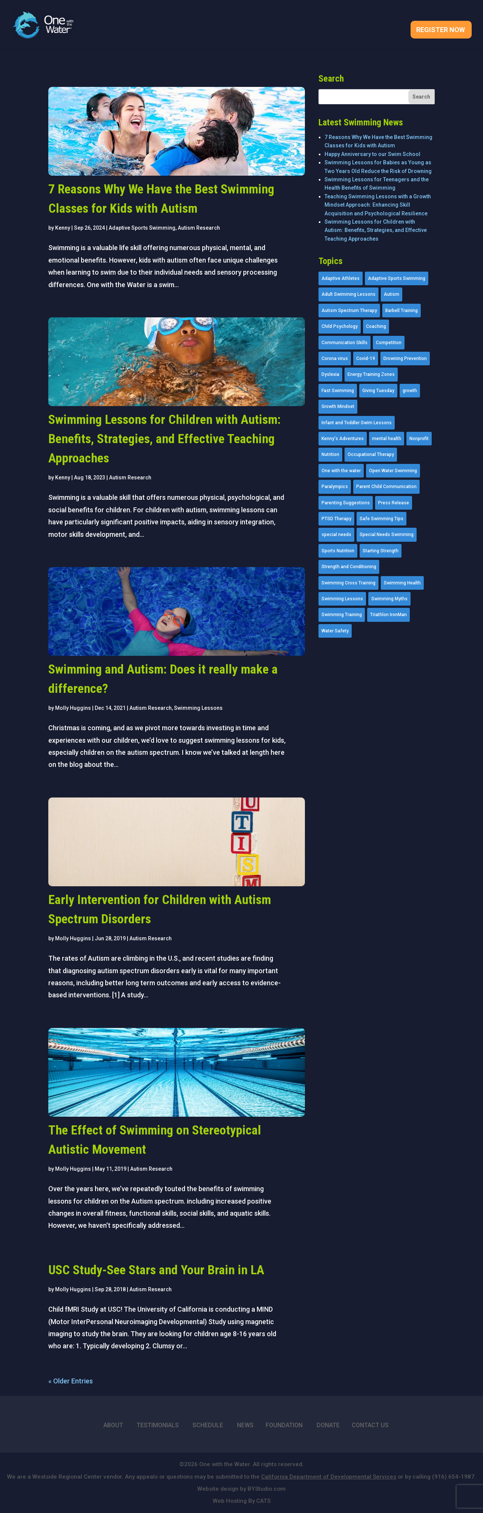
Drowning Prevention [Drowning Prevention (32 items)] (405, 358)
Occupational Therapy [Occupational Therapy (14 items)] (371, 454)
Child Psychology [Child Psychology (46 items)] (339, 326)
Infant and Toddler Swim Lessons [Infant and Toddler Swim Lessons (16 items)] (356, 422)
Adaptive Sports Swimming (142, 228)
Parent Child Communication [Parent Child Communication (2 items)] (386, 486)
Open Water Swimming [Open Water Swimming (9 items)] (393, 470)
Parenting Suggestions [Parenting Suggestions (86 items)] (345, 502)
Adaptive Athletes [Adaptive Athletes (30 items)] (340, 278)
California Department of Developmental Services (328, 1476)
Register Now (440, 30)
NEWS (245, 1425)
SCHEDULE (207, 1425)
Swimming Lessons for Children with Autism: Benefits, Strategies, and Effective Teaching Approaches (164, 438)
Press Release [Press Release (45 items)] (393, 502)
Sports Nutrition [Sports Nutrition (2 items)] (337, 550)
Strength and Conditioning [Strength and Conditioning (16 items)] (348, 566)
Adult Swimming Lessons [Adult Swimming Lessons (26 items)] (348, 294)
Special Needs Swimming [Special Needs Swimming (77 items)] (387, 534)
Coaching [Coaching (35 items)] (376, 326)
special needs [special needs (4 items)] (336, 534)
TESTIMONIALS (158, 1425)
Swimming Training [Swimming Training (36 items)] (341, 614)
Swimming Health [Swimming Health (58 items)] (402, 583)
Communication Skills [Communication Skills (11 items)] (344, 342)
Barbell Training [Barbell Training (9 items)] (401, 310)
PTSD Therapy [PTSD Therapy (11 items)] (336, 518)
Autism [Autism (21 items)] (391, 294)
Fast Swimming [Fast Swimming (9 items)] (337, 390)
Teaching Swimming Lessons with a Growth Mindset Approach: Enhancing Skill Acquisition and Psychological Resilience (378, 204)
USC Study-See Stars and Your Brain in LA (156, 1269)
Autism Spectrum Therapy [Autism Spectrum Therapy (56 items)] (349, 310)
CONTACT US (370, 1425)
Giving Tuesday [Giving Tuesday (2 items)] (378, 390)
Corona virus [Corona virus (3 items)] (334, 358)
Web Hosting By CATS (242, 1501)
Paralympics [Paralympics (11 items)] (334, 486)
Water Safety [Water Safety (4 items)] (335, 631)
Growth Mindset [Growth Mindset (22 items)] (337, 406)
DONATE (328, 1425)
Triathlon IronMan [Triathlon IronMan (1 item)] (388, 614)
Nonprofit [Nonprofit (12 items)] (419, 438)
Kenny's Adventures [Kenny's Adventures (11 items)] (342, 438)
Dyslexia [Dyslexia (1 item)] (330, 374)
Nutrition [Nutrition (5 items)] (330, 454)
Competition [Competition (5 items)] (388, 342)
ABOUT (113, 1425)
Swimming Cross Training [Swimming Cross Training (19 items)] (348, 583)
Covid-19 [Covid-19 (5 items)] (365, 358)
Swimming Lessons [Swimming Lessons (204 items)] (342, 598)
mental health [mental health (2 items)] (386, 438)
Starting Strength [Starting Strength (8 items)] (380, 550)
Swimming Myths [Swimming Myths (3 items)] (389, 598)
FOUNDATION (284, 1425)
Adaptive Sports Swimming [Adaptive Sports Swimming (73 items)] (396, 278)
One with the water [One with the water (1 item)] (341, 470)
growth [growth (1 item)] (410, 390)
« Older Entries (70, 1381)
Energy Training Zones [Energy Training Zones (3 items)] (371, 374)
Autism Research (199, 228)
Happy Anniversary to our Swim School (372, 154)
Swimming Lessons (198, 708)
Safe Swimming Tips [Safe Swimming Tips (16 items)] (381, 518)
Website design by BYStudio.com (241, 1488)
